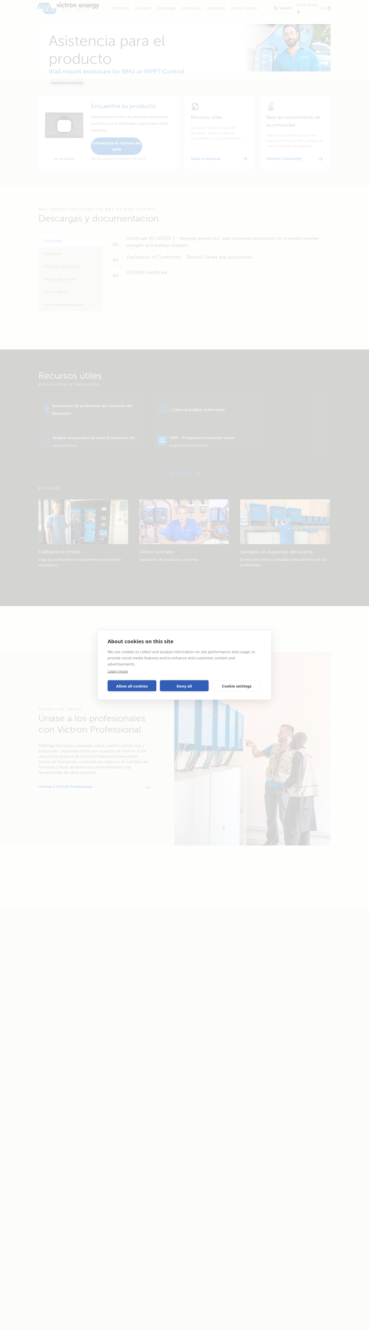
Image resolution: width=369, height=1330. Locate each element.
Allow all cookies (132, 685)
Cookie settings (237, 685)
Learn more (118, 671)
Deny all (184, 685)
